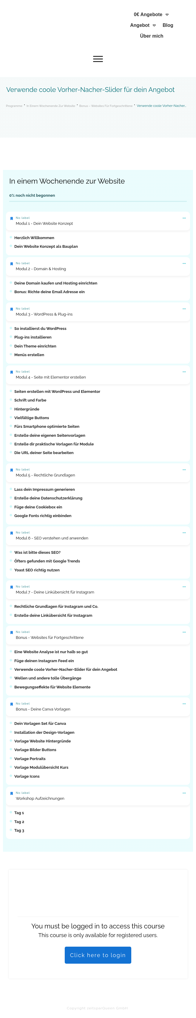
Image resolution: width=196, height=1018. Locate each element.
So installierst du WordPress (40, 328)
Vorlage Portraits (30, 758)
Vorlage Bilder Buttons (35, 750)
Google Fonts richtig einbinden (42, 515)
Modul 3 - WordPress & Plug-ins (44, 314)
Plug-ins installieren (33, 337)
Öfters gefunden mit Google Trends (47, 561)
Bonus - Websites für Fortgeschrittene (50, 637)
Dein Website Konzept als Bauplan (46, 246)
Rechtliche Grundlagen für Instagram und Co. (56, 606)
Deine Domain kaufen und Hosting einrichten (55, 283)
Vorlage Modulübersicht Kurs (41, 767)
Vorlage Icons (27, 776)
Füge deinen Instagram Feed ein (44, 661)
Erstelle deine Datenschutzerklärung (48, 498)
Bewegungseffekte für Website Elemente (52, 687)
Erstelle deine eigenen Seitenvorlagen (49, 435)
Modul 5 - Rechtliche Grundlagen (45, 475)
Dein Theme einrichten (35, 346)
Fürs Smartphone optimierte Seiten (46, 426)
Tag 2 (19, 821)
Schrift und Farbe (30, 400)
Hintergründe (26, 409)
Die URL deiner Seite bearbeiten (44, 452)
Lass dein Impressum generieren (44, 489)
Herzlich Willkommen (34, 238)
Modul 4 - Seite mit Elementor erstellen (51, 377)
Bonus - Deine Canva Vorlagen (43, 709)
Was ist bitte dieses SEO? (37, 552)
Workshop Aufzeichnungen (40, 798)
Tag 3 (19, 830)
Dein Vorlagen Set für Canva (40, 723)
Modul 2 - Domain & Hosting (41, 269)
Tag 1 (19, 813)
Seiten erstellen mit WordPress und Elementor (57, 391)
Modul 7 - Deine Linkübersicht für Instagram (55, 592)
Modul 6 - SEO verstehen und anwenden (52, 538)
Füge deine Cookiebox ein (38, 507)
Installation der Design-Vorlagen (44, 732)
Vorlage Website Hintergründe (42, 741)
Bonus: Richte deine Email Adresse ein (49, 292)
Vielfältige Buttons (31, 418)
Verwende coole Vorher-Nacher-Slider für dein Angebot (65, 669)
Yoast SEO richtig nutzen (37, 570)
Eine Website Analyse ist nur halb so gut (51, 652)
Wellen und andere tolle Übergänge (47, 678)
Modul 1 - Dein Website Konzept (44, 223)
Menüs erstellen (29, 355)
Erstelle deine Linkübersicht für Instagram (53, 615)
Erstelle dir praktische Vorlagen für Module (54, 444)
